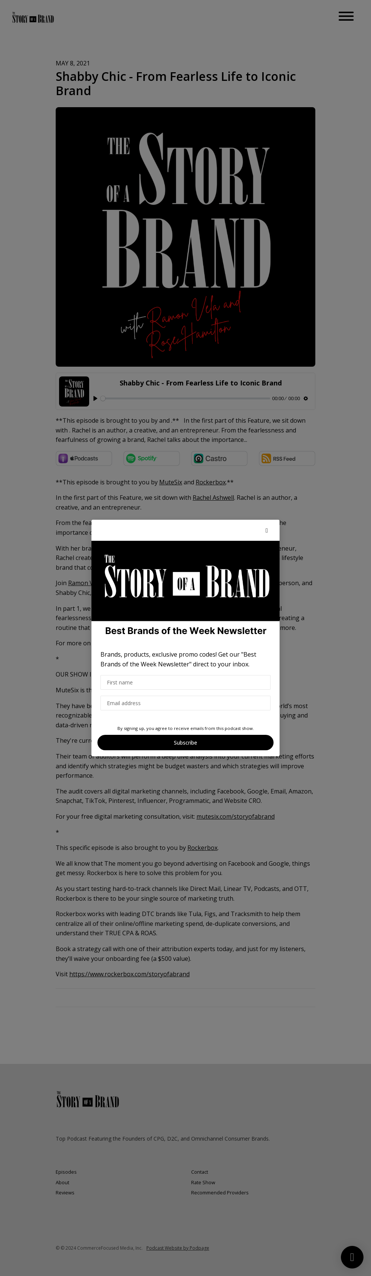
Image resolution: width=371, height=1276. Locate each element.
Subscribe (185, 742)
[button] (267, 530)
